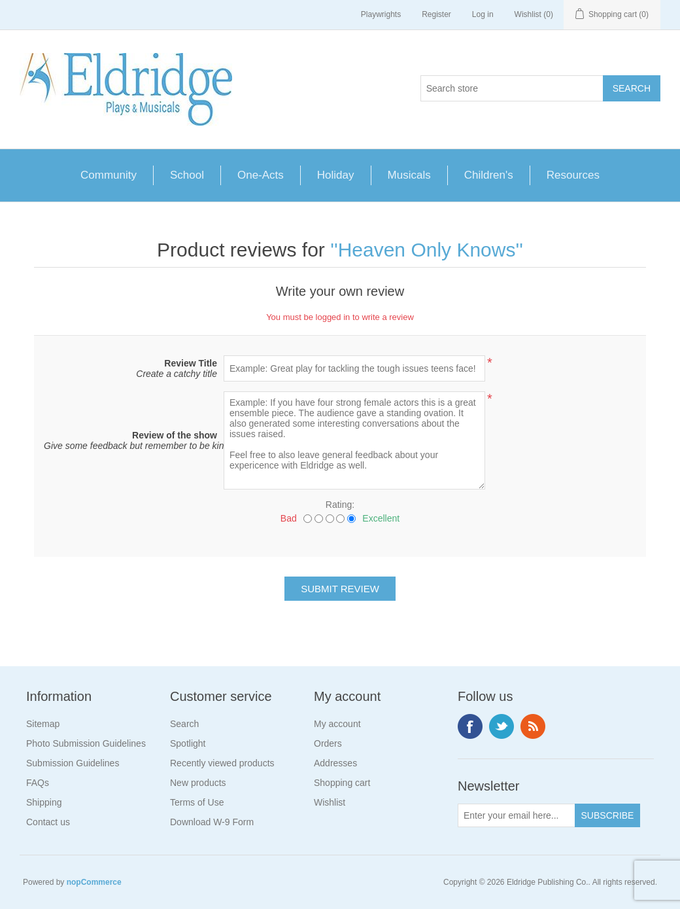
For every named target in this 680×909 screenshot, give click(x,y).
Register (436, 14)
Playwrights (381, 14)
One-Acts (260, 175)
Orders (328, 743)
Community (108, 175)
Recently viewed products (222, 763)
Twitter (501, 726)
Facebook (470, 726)
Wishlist (329, 802)
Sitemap (43, 724)
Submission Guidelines (72, 763)
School (187, 175)
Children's (488, 175)
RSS (532, 726)
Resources (573, 175)
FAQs (37, 782)
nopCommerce (94, 882)
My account (337, 724)
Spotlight (187, 743)
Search (184, 724)
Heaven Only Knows (427, 249)
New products (198, 782)
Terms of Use (197, 802)
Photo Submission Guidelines (86, 743)
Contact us (48, 822)
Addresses (335, 763)
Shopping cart (342, 782)
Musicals (409, 175)
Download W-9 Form (212, 822)
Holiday (335, 175)
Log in (483, 14)
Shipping (44, 802)
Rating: (340, 504)
